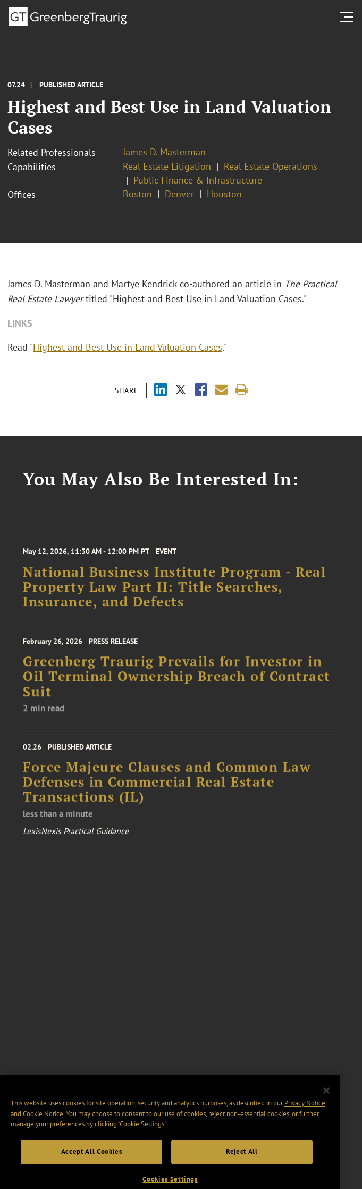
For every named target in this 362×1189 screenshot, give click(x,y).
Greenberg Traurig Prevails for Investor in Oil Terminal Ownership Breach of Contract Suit (177, 685)
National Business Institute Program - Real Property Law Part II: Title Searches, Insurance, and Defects (174, 597)
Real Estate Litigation (167, 166)
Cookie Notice (43, 1128)
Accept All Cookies (91, 1166)
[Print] (241, 389)
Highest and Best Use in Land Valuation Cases (127, 347)
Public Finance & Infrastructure (197, 180)
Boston (137, 194)
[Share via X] (180, 390)
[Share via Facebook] (201, 390)
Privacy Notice (304, 1118)
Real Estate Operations (270, 166)
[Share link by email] (221, 389)
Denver (179, 194)
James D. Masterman (164, 152)
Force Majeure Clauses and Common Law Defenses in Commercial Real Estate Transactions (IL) (167, 794)
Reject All (242, 1166)
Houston (224, 194)
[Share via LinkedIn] (160, 390)
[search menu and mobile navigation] (348, 17)
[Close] (326, 1105)
